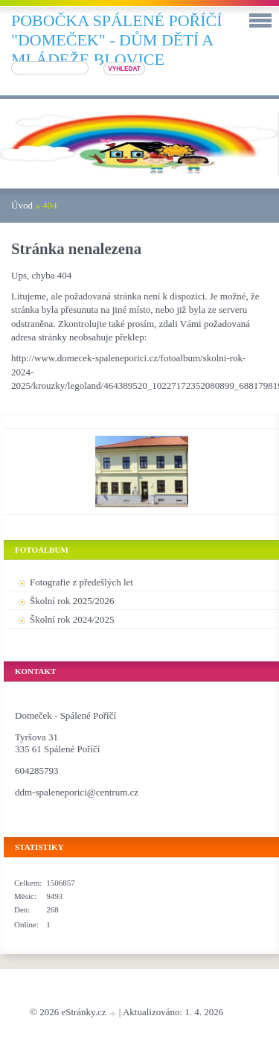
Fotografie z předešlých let (81, 582)
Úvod (22, 205)
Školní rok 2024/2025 (72, 619)
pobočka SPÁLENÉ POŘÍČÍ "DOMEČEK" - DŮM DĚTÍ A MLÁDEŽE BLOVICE (116, 40)
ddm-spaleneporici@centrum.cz (76, 792)
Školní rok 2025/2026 (72, 600)
